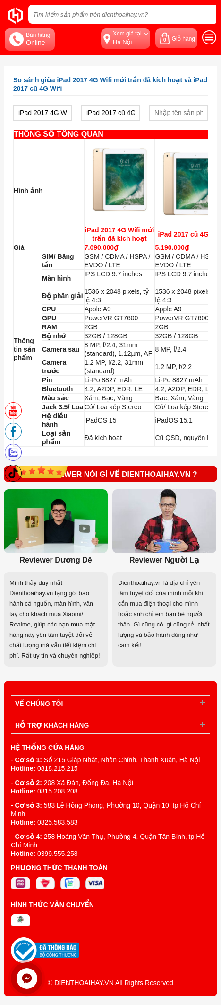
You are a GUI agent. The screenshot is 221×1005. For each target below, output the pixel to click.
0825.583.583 (57, 822)
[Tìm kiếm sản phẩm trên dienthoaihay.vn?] (122, 14)
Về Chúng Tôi (39, 703)
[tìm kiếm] (206, 14)
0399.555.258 (57, 853)
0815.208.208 (57, 791)
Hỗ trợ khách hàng (52, 725)
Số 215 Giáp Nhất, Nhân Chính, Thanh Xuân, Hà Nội (122, 760)
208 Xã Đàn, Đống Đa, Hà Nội (88, 782)
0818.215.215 (57, 768)
